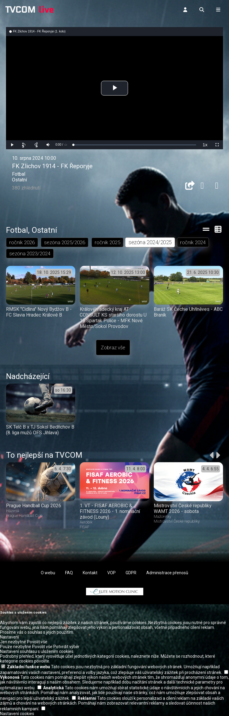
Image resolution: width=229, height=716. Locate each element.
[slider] (134, 144)
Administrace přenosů (167, 573)
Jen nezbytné (13, 641)
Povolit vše (37, 641)
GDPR (131, 573)
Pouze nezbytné (15, 646)
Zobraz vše (113, 347)
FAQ (69, 573)
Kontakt (90, 573)
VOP (111, 573)
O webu (48, 573)
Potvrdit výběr (66, 646)
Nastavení (9, 637)
